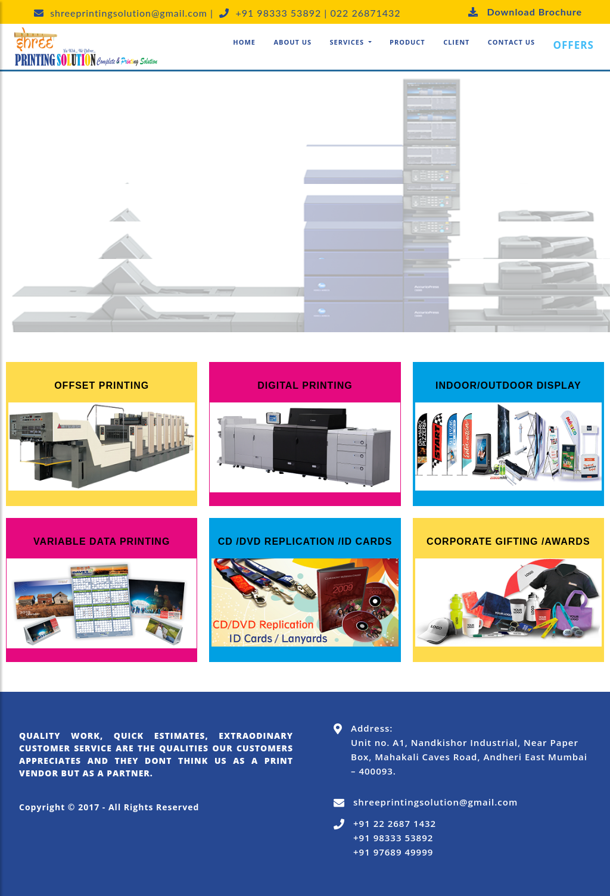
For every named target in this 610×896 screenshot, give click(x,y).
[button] (351, 42)
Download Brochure (520, 11)
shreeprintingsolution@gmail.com (435, 802)
